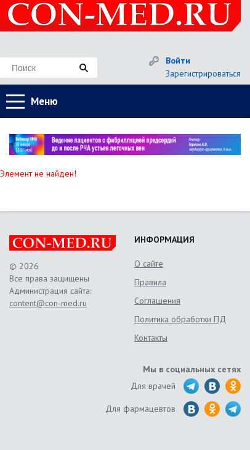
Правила (150, 282)
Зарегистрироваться (203, 73)
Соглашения (157, 300)
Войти (178, 60)
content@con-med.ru (48, 303)
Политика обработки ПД (180, 319)
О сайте (148, 263)
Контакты (150, 337)
